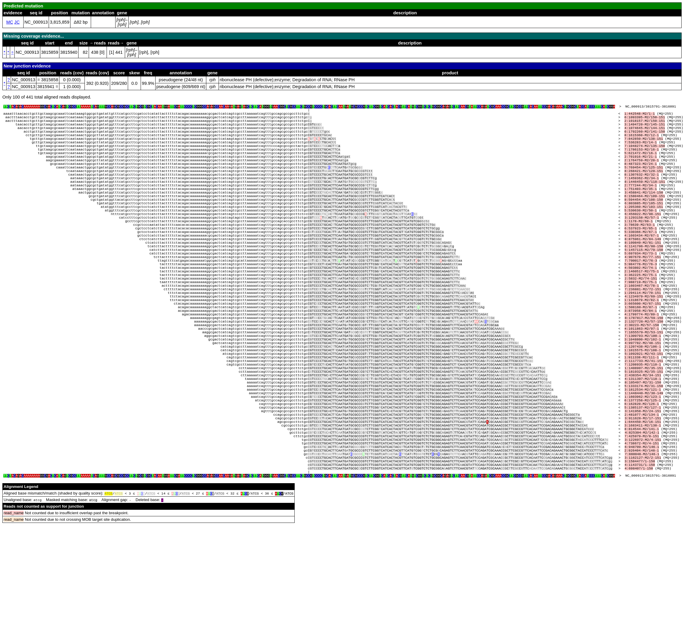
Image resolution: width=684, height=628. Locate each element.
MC (9, 22)
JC (17, 22)
